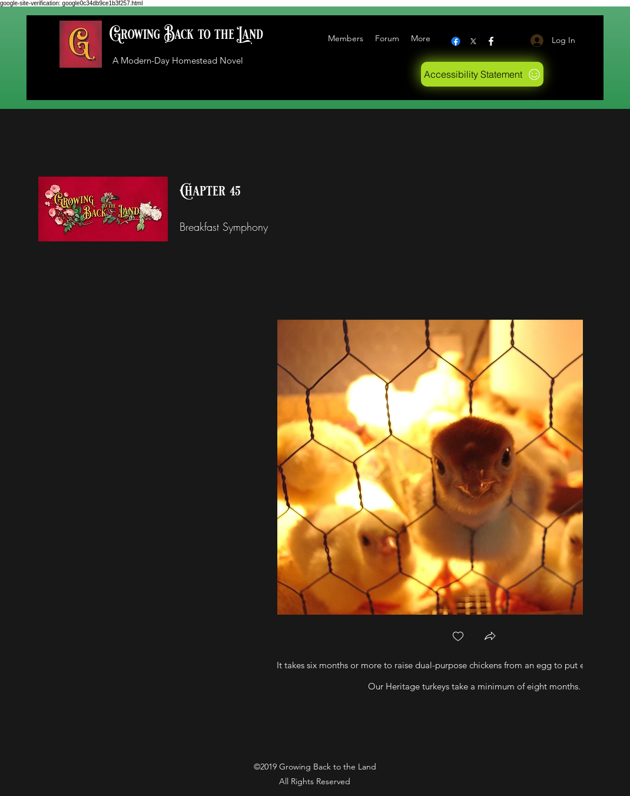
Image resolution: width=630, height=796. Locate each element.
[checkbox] (458, 637)
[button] (490, 637)
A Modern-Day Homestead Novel (177, 60)
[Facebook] (456, 41)
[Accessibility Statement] (482, 74)
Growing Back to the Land (186, 34)
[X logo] (473, 41)
